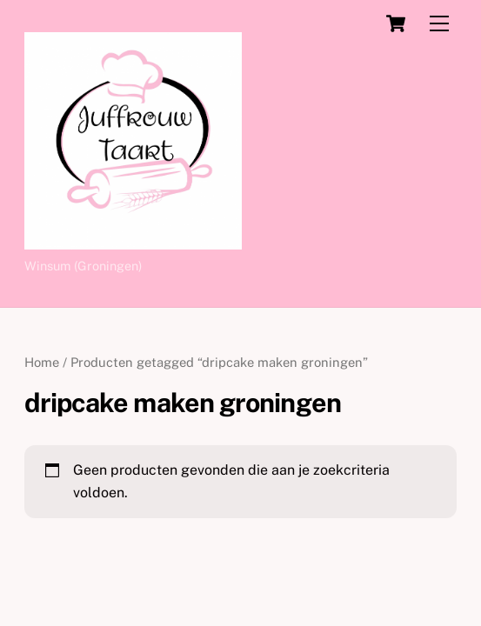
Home (41, 362)
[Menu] (439, 24)
